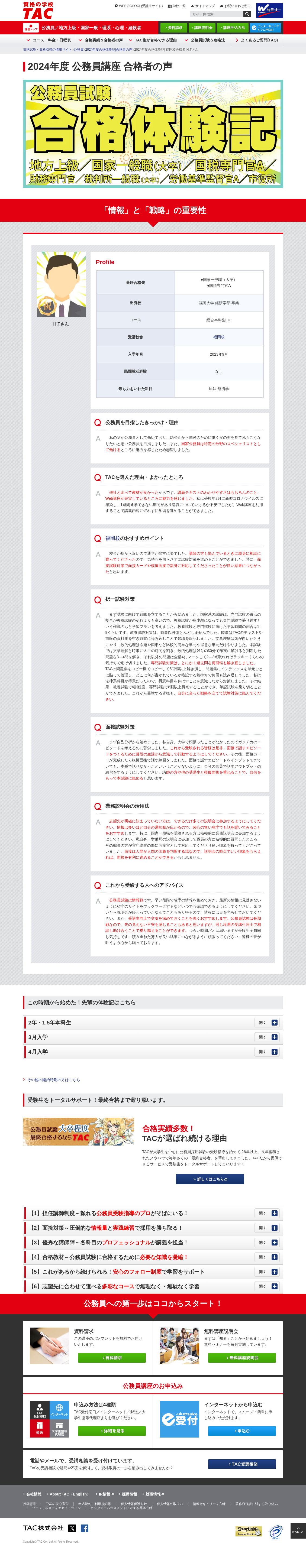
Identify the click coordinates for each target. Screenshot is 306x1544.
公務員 (78, 49)
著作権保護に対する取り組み (257, 1504)
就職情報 (153, 1494)
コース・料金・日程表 (52, 40)
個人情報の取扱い (170, 1504)
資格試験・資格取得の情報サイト (47, 49)
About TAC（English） (70, 1494)
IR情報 (104, 1494)
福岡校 (219, 337)
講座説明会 (203, 28)
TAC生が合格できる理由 (156, 40)
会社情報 (33, 1494)
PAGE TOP (298, 1531)
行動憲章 (29, 1504)
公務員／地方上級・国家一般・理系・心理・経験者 (91, 27)
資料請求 (175, 28)
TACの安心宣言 (57, 1504)
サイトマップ (205, 6)
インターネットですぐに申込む (268, 28)
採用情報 (129, 1494)
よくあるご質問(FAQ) (259, 40)
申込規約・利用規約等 (94, 1504)
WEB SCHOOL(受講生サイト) (141, 6)
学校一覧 (179, 6)
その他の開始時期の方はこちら (53, 1080)
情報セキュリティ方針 (209, 1504)
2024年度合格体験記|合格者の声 (109, 49)
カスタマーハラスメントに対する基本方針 (121, 1508)
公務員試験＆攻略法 (208, 40)
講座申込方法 (234, 28)
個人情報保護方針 (134, 1504)
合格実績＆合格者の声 (104, 40)
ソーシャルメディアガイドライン (56, 1508)
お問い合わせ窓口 (238, 6)
